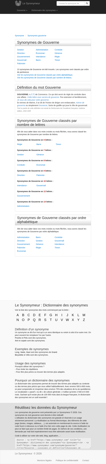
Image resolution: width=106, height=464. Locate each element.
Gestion (20, 50)
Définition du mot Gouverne (39, 87)
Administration (42, 50)
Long (17, 352)
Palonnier (21, 63)
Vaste (22, 352)
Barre (38, 60)
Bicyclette (19, 355)
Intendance (40, 57)
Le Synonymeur (31, 3)
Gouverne (22, 10)
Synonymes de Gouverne (38, 42)
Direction (21, 53)
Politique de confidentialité (67, 460)
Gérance (58, 53)
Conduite (58, 50)
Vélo (28, 355)
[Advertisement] (53, 23)
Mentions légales (44, 460)
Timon (57, 60)
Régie (57, 57)
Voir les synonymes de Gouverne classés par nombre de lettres (44, 78)
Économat (40, 53)
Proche (18, 338)
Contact (85, 460)
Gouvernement (23, 57)
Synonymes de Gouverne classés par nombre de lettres (47, 123)
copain (24, 341)
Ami (16, 341)
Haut (28, 352)
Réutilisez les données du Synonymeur (46, 407)
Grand (54, 352)
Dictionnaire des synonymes (44, 10)
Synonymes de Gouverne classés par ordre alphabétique (51, 220)
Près (26, 338)
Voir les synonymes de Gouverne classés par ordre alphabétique (44, 75)
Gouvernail (21, 60)
